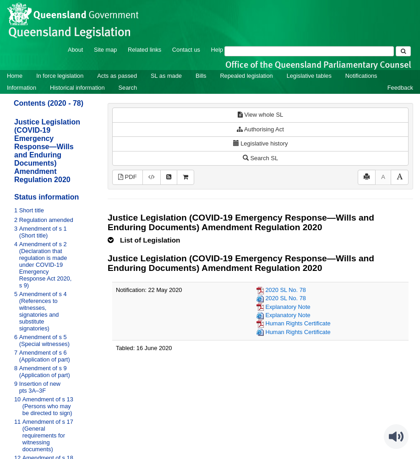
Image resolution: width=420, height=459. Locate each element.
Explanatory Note (287, 306)
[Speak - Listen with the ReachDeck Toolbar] (396, 436)
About (75, 49)
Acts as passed (117, 75)
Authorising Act (260, 129)
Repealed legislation (246, 75)
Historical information (77, 87)
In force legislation (59, 75)
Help (217, 49)
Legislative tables (309, 75)
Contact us (186, 49)
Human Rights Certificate (297, 323)
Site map (105, 49)
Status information (46, 197)
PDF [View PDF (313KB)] (127, 176)
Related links (144, 49)
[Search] (309, 51)
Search (128, 87)
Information (21, 87)
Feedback (400, 87)
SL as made (166, 75)
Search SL (260, 158)
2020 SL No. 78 (285, 289)
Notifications (361, 75)
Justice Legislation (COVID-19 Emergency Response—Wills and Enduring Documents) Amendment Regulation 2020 (47, 151)
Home (14, 75)
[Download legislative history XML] (151, 177)
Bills (201, 75)
